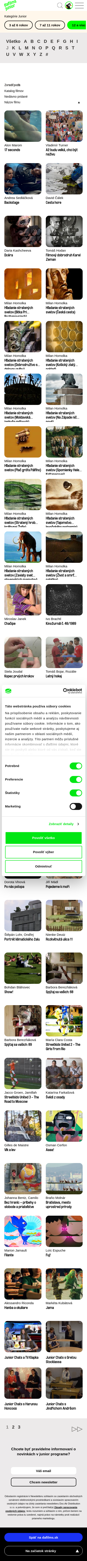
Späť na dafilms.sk (43, 1537)
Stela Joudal (13, 671)
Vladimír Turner (57, 145)
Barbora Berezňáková (61, 987)
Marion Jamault (15, 1250)
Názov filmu (12, 102)
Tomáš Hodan (56, 250)
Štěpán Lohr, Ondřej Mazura (19, 935)
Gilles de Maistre (16, 1145)
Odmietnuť (43, 866)
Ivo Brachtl (53, 619)
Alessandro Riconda (19, 1303)
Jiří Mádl (52, 882)
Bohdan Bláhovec (17, 987)
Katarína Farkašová (60, 1092)
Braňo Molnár (55, 1198)
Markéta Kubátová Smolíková (59, 1303)
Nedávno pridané (16, 96)
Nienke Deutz (55, 934)
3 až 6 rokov (18, 25)
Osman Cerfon (56, 1145)
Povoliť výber (43, 852)
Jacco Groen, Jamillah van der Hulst (20, 1093)
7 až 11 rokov (50, 25)
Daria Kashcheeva (17, 250)
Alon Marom (13, 145)
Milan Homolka (15, 303)
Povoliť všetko (43, 838)
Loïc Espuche (56, 1250)
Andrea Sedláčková (18, 198)
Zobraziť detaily (61, 824)
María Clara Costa (59, 1040)
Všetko (13, 41)
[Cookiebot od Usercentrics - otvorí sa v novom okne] (63, 691)
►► (63, 1429)
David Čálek (54, 198)
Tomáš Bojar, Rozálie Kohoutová (61, 672)
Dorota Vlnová (14, 882)
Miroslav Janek (15, 619)
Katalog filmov (14, 91)
